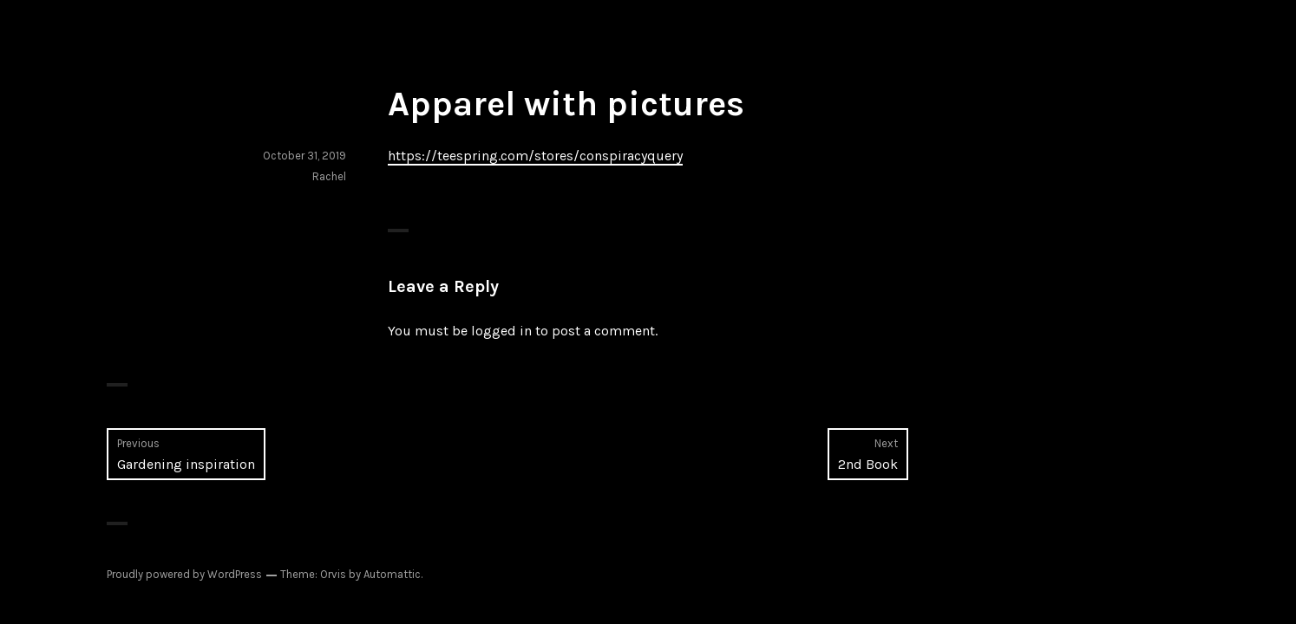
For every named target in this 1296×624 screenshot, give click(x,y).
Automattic (392, 574)
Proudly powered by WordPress (184, 574)
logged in (501, 330)
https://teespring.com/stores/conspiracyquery (535, 155)
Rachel (329, 176)
